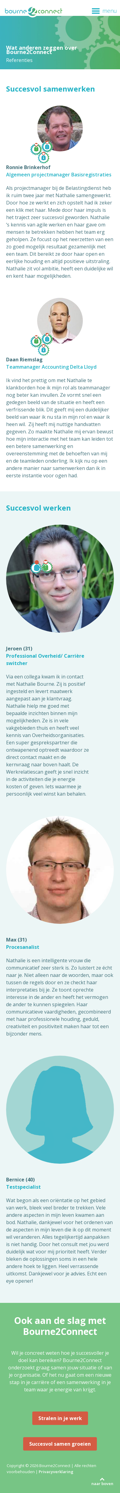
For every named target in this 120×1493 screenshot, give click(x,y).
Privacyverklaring (56, 1471)
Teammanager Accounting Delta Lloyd (51, 366)
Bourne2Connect (33, 16)
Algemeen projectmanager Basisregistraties (58, 174)
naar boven (102, 1483)
